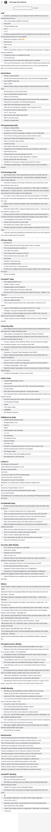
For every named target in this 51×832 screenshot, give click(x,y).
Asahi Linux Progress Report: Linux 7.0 (12, 488)
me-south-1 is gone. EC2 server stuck (15, 704)
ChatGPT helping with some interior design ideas (18, 289)
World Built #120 (8, 443)
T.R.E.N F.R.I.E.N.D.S (10, 800)
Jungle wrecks (8, 383)
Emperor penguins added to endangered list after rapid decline (19, 766)
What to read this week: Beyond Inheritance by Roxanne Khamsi (20, 764)
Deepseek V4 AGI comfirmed (12, 553)
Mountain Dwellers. (9, 441)
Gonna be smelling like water (12, 263)
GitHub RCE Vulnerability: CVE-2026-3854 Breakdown (20, 102)
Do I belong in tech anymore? (9, 464)
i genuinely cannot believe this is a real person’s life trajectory (21, 678)
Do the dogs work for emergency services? (16, 253)
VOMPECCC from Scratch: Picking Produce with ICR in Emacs (22, 162)
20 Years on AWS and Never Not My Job (15, 709)
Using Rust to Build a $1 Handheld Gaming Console (19, 138)
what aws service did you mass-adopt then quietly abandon (21, 712)
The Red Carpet (8, 388)
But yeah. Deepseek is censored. (13, 777)
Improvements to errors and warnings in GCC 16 (18, 154)
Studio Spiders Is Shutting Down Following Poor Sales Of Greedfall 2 (24, 334)
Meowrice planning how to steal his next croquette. (18, 449)
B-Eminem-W (8, 42)
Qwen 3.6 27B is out (10, 555)
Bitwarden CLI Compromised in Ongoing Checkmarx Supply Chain (20, 482)
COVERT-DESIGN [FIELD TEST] (13, 381)
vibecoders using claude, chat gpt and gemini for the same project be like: (25, 803)
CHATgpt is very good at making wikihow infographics (19, 310)
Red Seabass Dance (10, 438)
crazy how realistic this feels (12, 300)
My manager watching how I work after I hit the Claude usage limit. (23, 798)
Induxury (6, 425)
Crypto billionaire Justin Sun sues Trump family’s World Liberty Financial (25, 659)
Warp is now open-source (11, 118)
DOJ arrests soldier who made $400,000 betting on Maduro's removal (24, 662)
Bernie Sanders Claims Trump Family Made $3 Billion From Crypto (23, 646)
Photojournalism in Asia (11, 422)
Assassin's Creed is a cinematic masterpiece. (17, 360)
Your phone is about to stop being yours (15, 110)
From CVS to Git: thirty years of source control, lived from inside (22, 136)
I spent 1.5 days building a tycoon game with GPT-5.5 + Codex (22, 308)
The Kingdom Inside (10, 451)
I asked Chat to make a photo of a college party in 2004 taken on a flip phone (26, 808)
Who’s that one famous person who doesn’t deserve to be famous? (23, 521)
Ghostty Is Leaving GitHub (11, 128)
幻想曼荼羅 (7, 409)
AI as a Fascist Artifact (7, 493)
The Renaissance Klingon (11, 402)
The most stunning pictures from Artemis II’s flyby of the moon (19, 738)
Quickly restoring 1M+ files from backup (15, 159)
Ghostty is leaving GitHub (11, 76)
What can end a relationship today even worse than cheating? (22, 529)
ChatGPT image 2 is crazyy (12, 284)
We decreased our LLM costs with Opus (15, 91)
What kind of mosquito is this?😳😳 (14, 39)
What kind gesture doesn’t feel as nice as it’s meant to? (20, 519)
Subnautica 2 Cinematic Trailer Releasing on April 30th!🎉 (21, 352)
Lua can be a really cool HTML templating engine (15, 474)
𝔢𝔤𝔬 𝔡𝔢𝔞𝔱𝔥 (6, 433)
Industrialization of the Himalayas (13, 430)
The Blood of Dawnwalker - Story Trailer (15, 365)
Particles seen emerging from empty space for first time (17, 745)
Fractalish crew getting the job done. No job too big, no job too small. (24, 446)
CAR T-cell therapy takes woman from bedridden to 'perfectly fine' (20, 759)
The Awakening (8, 435)
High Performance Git (10, 151)
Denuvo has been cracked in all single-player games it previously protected (25, 363)
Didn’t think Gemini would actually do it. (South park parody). (21, 391)
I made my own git (9, 143)
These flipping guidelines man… (13, 282)
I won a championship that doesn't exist (15, 94)
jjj (1, 485)
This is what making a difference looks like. (16, 21)
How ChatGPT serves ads (11, 81)
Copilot (6, 404)
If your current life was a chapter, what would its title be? (20, 532)
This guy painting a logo (11, 26)
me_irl (5, 29)
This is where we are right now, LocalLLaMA (17, 547)
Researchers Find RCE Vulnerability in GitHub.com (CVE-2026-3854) (24, 133)
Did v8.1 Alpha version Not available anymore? (17, 454)
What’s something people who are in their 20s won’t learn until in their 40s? (25, 513)
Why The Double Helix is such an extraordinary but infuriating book (20, 743)
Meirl (5, 47)
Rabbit (6, 428)
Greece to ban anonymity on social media (16, 222)
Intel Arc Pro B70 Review (11, 97)
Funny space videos (10, 407)
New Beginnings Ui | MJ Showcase (14, 456)
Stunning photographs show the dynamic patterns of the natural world (21, 753)
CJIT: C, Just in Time (10, 112)
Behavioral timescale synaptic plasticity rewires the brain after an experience (26, 99)
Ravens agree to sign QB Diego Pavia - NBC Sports (16, 628)
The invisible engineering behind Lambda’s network (19, 706)
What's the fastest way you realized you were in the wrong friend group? (25, 516)
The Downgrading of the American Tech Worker (17, 219)
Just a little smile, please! (11, 250)
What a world (8, 44)
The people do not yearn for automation (12, 480)
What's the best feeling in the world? (14, 540)
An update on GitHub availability (13, 130)
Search (36, 8)
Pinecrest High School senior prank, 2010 (16, 256)
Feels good (7, 23)
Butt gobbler (7, 258)
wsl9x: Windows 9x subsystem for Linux (12, 467)
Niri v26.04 (4, 472)
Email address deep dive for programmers (16, 146)
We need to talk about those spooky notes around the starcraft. (22, 399)
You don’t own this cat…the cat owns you (16, 266)
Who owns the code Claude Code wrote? (16, 115)
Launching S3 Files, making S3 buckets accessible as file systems (23, 696)
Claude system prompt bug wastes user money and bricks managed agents (26, 78)
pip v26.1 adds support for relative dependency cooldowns (21, 157)
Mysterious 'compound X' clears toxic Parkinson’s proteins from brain (21, 769)
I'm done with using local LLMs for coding (16, 566)
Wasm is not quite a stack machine (14, 141)
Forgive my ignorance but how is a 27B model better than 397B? (22, 563)
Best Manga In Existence (11, 412)
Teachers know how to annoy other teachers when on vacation (22, 60)
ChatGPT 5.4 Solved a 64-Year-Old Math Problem (18, 787)
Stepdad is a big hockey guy (12, 261)
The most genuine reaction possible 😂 (15, 248)
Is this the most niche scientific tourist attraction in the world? (18, 761)
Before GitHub (8, 83)
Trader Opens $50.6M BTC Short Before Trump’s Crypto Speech (22, 675)
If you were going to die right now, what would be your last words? (23, 537)
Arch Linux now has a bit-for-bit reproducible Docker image (18, 490)
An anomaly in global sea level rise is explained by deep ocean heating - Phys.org (24, 607)
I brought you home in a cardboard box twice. (17, 55)
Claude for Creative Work (11, 120)
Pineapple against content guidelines (14, 287)
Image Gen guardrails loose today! (14, 297)
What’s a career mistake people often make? (17, 534)
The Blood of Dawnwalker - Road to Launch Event (18, 373)
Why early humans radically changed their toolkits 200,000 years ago (21, 748)
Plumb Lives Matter (9, 274)
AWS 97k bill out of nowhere (12, 730)
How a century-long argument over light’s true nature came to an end (21, 740)
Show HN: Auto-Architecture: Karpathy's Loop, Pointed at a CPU (22, 107)
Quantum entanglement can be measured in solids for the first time (20, 751)
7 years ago (7, 811)
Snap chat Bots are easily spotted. (14, 805)
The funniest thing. (9, 57)
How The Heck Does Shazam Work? (11, 477)
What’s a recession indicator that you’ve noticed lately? (20, 511)
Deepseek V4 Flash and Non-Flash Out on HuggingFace (20, 568)
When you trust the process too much (15, 779)
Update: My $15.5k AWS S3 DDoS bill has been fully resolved (22, 693)
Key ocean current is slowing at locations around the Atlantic (18, 756)
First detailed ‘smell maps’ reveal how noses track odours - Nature (20, 620)
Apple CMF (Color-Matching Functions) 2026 (17, 104)
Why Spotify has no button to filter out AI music (17, 224)
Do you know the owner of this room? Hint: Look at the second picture (24, 386)
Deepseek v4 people (10, 550)
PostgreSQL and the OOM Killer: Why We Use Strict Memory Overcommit (25, 149)
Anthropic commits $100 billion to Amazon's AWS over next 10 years (23, 691)
